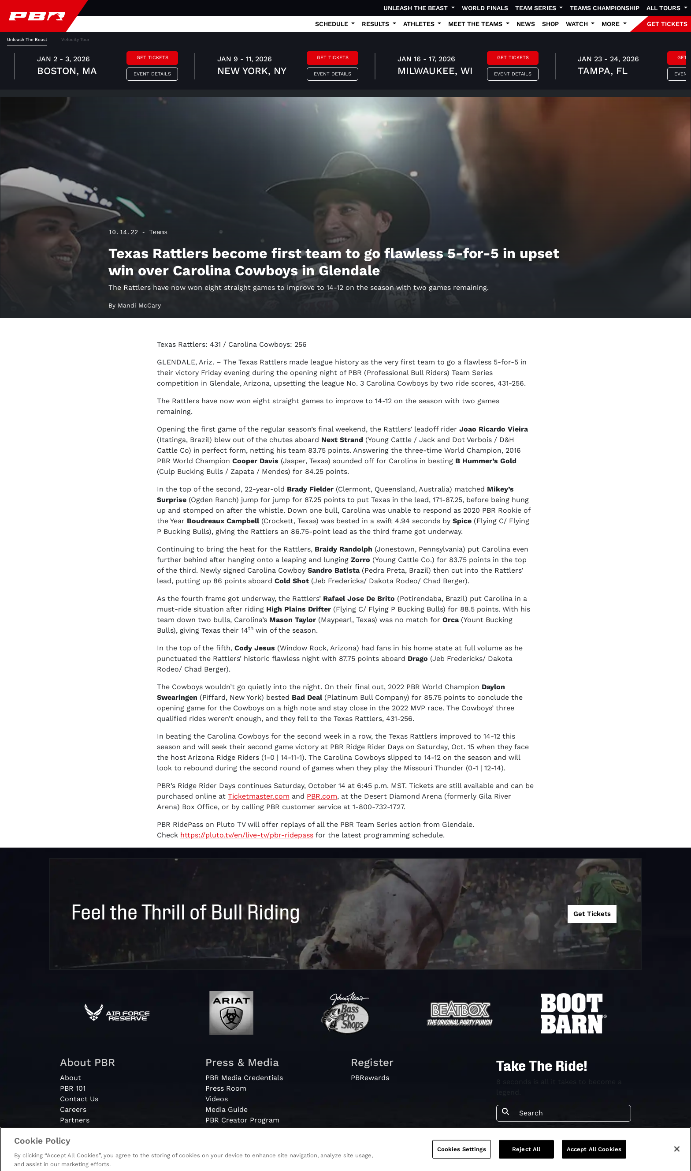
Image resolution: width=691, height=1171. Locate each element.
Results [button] (376, 23)
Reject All (526, 1154)
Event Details (152, 74)
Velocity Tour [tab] (75, 39)
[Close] (677, 1153)
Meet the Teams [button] (476, 23)
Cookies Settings (461, 1154)
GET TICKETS (667, 23)
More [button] (611, 23)
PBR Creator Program (242, 1120)
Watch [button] (578, 23)
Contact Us (79, 1099)
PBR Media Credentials (244, 1077)
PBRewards (370, 1077)
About (70, 1077)
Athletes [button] (419, 23)
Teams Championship (604, 7)
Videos (216, 1099)
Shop (550, 23)
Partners (74, 1120)
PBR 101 (72, 1088)
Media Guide (226, 1109)
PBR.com (322, 796)
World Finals (485, 7)
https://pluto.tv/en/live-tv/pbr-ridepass (246, 835)
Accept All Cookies (594, 1154)
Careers (73, 1109)
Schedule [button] (332, 23)
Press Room (225, 1088)
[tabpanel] (345, 67)
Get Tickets (152, 57)
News (525, 23)
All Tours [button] (664, 7)
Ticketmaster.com (259, 796)
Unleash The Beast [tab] (27, 39)
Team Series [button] (536, 7)
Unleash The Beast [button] (416, 7)
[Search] (572, 1113)
